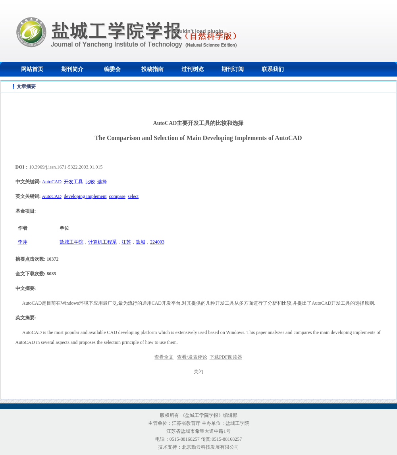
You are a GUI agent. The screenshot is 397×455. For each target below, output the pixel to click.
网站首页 (32, 69)
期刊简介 (72, 69)
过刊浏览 (192, 69)
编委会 (112, 69)
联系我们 (273, 69)
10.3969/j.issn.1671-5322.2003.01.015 (65, 167)
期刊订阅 (233, 69)
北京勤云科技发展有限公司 (210, 447)
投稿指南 (152, 69)
